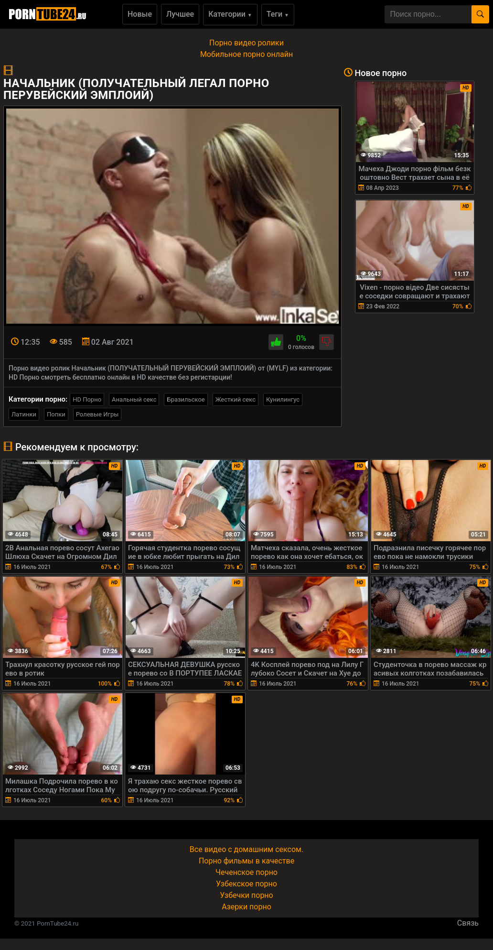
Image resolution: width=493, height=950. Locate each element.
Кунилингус (283, 399)
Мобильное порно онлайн (246, 54)
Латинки (23, 414)
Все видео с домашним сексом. (246, 849)
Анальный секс (134, 399)
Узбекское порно (246, 883)
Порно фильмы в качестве (246, 860)
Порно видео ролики (246, 42)
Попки (56, 414)
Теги (278, 14)
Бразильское (185, 399)
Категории (230, 14)
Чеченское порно (246, 872)
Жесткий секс (235, 399)
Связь (468, 923)
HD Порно (87, 399)
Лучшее (180, 14)
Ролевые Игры (97, 414)
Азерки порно (246, 906)
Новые (140, 14)
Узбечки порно (246, 895)
